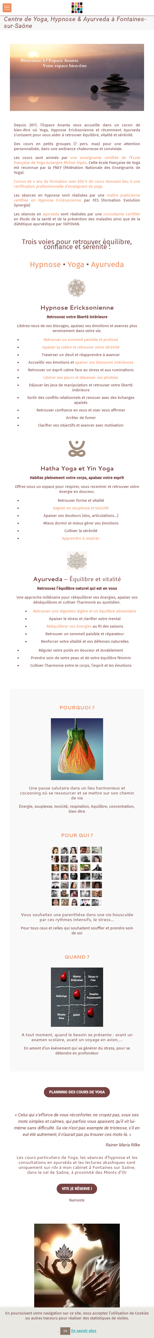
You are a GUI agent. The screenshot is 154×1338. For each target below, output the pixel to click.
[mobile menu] (7, 7)
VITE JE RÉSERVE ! (77, 1188)
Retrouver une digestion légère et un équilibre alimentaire (84, 611)
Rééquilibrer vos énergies (69, 626)
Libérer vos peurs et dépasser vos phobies (80, 377)
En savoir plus (83, 1330)
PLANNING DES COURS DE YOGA (77, 1092)
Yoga (76, 264)
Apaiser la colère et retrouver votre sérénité (81, 347)
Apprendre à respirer (80, 538)
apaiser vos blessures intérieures (104, 362)
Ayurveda (107, 264)
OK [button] (65, 1331)
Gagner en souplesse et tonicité (81, 508)
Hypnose (45, 264)
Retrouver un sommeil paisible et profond (81, 339)
